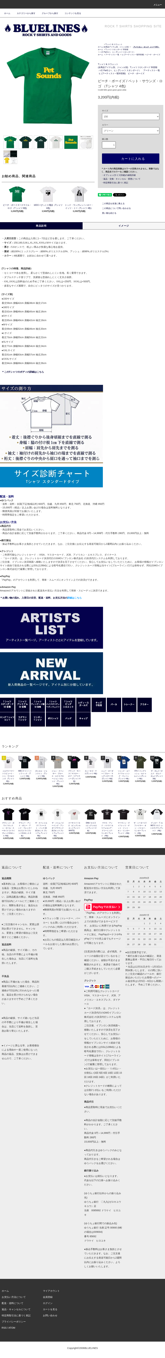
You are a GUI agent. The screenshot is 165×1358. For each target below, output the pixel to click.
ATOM (11, 1327)
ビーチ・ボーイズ (153, 55)
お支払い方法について (14, 1297)
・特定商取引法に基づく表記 (114, 182)
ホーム (7, 13)
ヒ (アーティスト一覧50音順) (133, 55)
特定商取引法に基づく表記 (16, 1315)
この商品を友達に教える (111, 203)
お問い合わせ (50, 1315)
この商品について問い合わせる (114, 208)
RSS (4, 1327)
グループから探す (48, 13)
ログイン (48, 1303)
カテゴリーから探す (24, 13)
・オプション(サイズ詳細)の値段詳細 (118, 175)
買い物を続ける (107, 213)
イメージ (123, 225)
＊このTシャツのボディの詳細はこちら (23, 371)
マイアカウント (51, 1290)
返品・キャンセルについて (16, 1309)
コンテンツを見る (70, 13)
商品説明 (41, 225)
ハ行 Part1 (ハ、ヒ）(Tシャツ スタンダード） (117, 52)
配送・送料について (12, 1303)
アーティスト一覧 (112, 55)
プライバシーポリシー (14, 1321)
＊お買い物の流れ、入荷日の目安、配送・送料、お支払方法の (41, 597)
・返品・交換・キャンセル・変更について (120, 179)
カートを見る (50, 1309)
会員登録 (48, 1297)
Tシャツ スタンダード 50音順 (116, 49)
